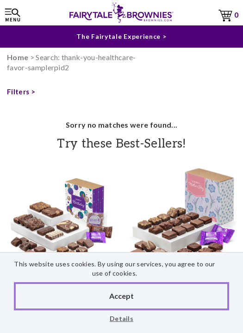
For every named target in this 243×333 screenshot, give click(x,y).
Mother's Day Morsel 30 (183, 230)
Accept (121, 295)
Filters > (21, 91)
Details (121, 318)
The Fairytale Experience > (121, 36)
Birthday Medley (61, 235)
